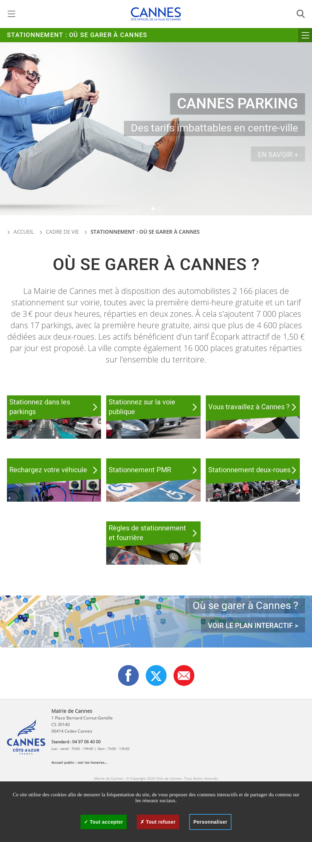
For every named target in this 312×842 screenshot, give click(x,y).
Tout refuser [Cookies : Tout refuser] (158, 822)
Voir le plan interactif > (253, 626)
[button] (153, 208)
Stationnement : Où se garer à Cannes (77, 35)
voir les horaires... (92, 762)
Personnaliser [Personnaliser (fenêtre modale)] (210, 822)
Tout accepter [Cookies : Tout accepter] (103, 822)
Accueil (20, 231)
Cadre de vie (62, 231)
